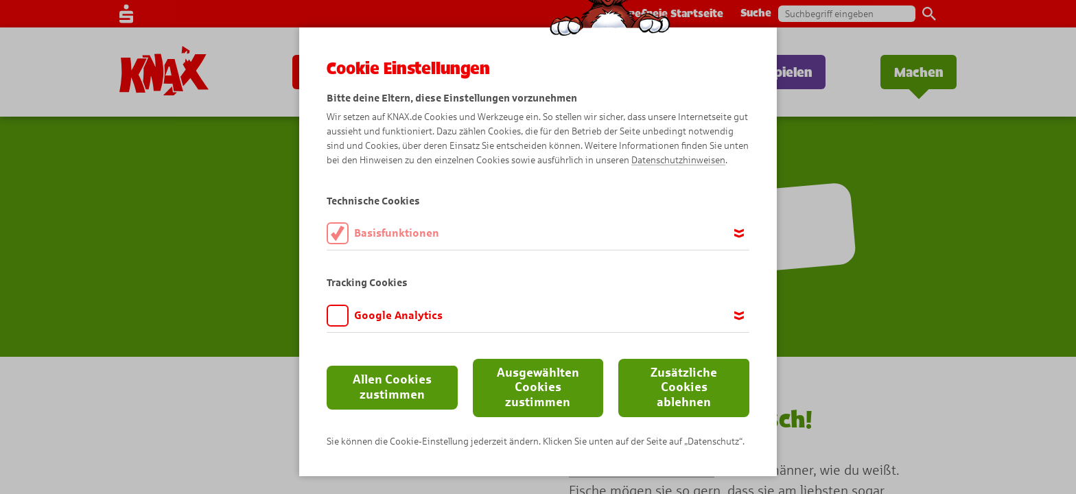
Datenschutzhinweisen (678, 160)
